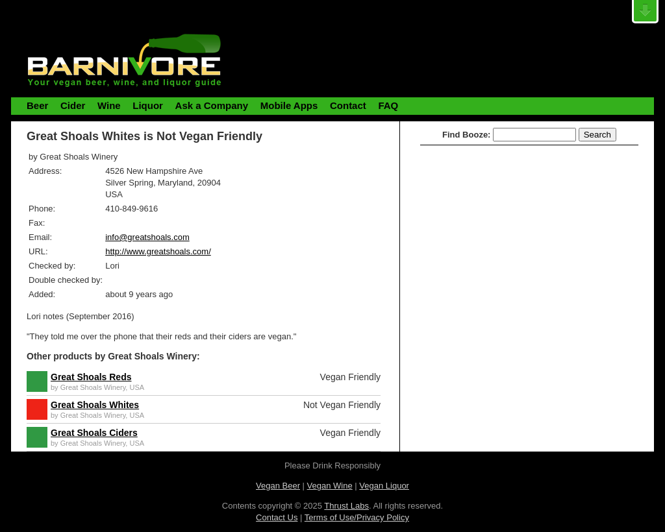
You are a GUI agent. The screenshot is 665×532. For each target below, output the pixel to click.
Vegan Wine (330, 485)
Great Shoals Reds (91, 377)
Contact (348, 105)
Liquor (147, 105)
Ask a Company (212, 105)
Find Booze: (466, 134)
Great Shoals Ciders (94, 433)
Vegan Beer (278, 485)
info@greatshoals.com (147, 237)
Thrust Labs (346, 506)
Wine (109, 105)
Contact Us (276, 517)
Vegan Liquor (384, 485)
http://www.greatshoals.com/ (158, 251)
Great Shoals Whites (95, 405)
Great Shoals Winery (93, 387)
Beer (37, 105)
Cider (72, 105)
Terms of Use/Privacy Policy (357, 517)
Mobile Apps (289, 105)
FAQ (388, 105)
